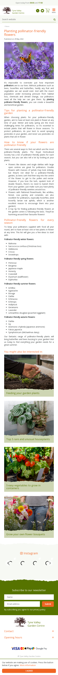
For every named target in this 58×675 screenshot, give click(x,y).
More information (28, 665)
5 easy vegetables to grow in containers (23, 487)
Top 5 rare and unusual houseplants (28, 439)
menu (54, 12)
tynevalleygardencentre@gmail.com (42, 10)
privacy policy (39, 609)
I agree (29, 670)
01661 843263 (37, 10)
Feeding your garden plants (22, 393)
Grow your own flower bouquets (25, 534)
